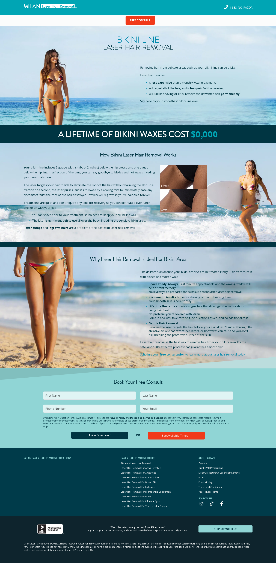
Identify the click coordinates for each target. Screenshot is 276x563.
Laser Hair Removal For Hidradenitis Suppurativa (146, 491)
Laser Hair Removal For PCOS (136, 496)
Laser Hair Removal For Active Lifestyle (141, 467)
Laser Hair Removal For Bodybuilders (140, 477)
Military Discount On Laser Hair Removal (219, 472)
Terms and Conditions (210, 487)
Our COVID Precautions (210, 467)
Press (201, 477)
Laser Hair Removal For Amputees (138, 472)
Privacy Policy (117, 417)
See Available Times (176, 436)
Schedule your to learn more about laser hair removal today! (192, 354)
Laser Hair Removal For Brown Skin (139, 482)
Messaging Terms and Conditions (149, 417)
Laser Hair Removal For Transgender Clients (144, 506)
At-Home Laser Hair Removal (136, 463)
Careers (202, 463)
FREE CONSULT (140, 20)
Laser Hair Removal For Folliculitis (138, 487)
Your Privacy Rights (208, 491)
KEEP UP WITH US (225, 529)
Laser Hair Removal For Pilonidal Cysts (141, 501)
